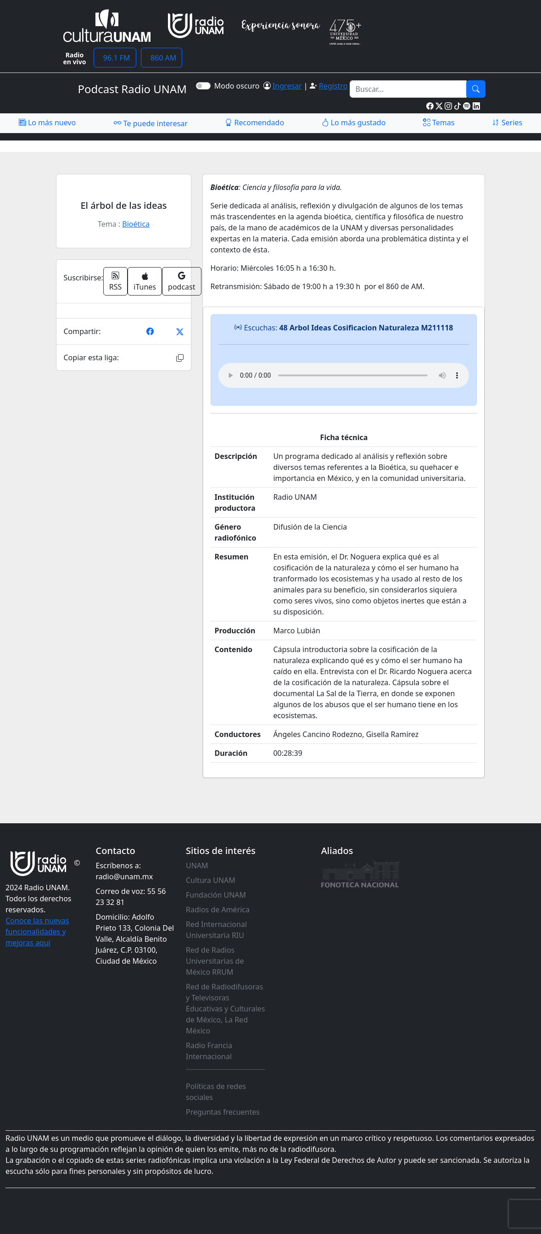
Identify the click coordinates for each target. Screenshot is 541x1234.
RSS (115, 281)
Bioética (136, 224)
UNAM (197, 865)
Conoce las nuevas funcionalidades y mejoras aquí (37, 932)
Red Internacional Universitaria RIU (216, 929)
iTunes (145, 282)
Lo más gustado (354, 122)
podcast (181, 281)
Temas (439, 122)
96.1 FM (115, 58)
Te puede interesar (150, 122)
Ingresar (287, 86)
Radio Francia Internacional (209, 1050)
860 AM (162, 58)
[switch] (203, 85)
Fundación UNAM (216, 895)
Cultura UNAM (210, 880)
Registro (333, 86)
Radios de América (218, 910)
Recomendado (254, 122)
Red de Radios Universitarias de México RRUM (215, 961)
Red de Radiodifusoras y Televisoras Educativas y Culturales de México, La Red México (225, 1009)
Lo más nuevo (47, 122)
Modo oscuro (238, 86)
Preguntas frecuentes (223, 1112)
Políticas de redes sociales (216, 1091)
